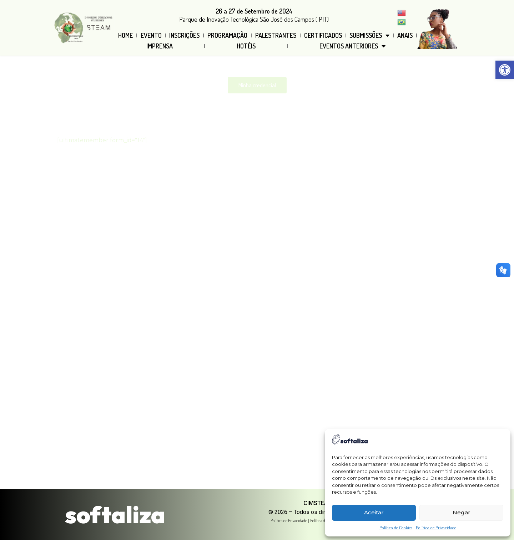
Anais (405, 35)
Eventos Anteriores (352, 46)
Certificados (323, 35)
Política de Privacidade (436, 527)
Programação (227, 35)
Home (125, 35)
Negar (461, 512)
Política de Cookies (395, 527)
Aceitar (374, 512)
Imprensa (159, 46)
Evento (151, 35)
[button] (504, 70)
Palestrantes (275, 35)
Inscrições (184, 35)
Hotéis (246, 46)
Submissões (369, 35)
